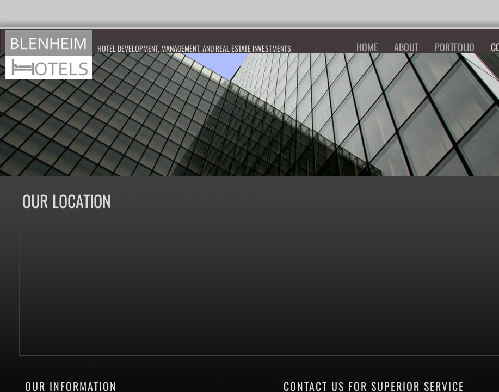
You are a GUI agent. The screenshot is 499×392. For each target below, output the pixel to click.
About (406, 47)
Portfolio (455, 47)
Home (367, 47)
